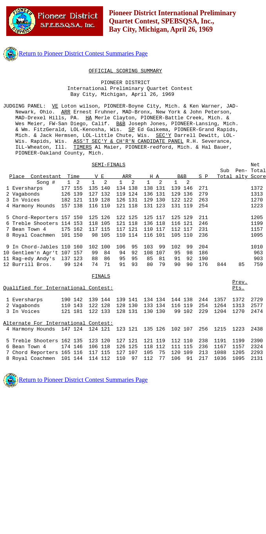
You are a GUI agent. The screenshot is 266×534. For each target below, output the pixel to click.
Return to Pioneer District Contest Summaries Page (75, 53)
